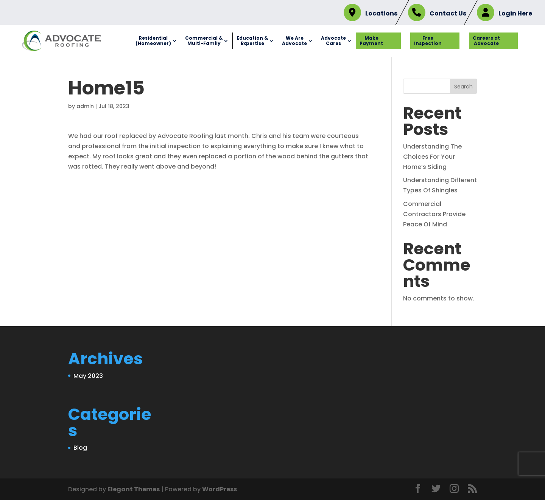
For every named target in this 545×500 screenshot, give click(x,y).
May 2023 (88, 376)
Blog (80, 447)
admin (85, 106)
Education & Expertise (252, 40)
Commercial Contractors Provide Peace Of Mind (434, 214)
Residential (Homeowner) (153, 40)
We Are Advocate (294, 40)
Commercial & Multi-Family (204, 40)
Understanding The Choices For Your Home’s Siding (432, 156)
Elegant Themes (133, 489)
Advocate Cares (333, 40)
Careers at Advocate (486, 40)
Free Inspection (428, 40)
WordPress (219, 489)
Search (463, 86)
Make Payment (371, 40)
